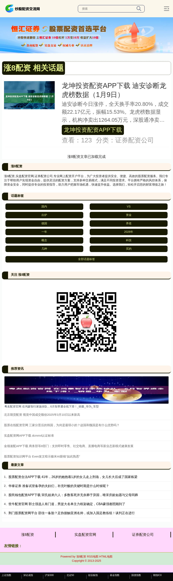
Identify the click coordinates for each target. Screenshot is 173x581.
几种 (44, 248)
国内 (44, 206)
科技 (129, 240)
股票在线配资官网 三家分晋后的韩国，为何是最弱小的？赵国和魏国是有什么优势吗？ (61, 425)
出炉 (44, 214)
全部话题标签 (86, 259)
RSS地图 (92, 556)
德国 (44, 223)
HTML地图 (105, 556)
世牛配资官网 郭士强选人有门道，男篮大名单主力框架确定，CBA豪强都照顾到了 (66, 504)
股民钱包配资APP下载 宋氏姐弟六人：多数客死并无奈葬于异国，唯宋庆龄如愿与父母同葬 (73, 495)
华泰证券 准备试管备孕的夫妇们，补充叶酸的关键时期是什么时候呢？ (58, 486)
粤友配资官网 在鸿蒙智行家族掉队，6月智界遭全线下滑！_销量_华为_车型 (51, 406)
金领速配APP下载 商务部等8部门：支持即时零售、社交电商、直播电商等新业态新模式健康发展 (68, 446)
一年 (44, 231)
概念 (44, 240)
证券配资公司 (143, 535)
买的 (129, 248)
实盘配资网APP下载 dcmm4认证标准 (29, 435)
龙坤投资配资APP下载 (93, 130)
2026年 (128, 231)
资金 (129, 214)
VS (129, 206)
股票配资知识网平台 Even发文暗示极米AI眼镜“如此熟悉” (42, 456)
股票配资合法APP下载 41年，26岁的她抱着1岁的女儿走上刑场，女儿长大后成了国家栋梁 (72, 477)
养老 (129, 223)
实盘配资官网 (85, 535)
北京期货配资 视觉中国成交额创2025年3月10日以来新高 (42, 414)
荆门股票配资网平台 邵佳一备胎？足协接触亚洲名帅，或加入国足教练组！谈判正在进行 (71, 513)
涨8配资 (27, 535)
